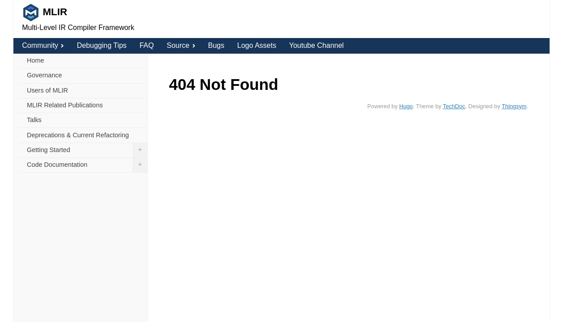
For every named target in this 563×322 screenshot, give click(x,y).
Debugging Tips (102, 45)
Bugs (216, 45)
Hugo (406, 106)
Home (35, 60)
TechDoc (454, 106)
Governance (44, 75)
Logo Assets (256, 45)
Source (180, 45)
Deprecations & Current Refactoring (78, 135)
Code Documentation (87, 165)
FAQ (147, 45)
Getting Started (87, 150)
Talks (34, 119)
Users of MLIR (47, 90)
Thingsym (514, 106)
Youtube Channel (316, 45)
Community (43, 45)
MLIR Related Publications (65, 105)
